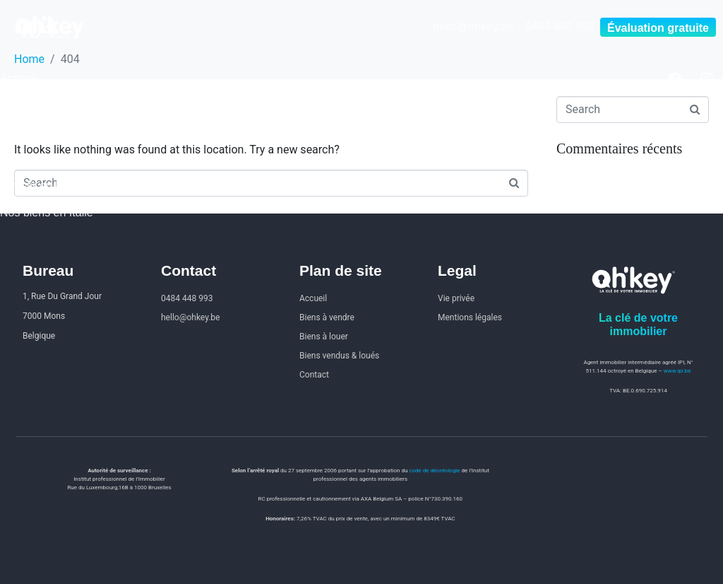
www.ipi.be (677, 371)
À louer (18, 132)
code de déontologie (434, 470)
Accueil (18, 78)
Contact (19, 159)
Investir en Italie (39, 186)
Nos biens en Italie (46, 212)
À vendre (22, 105)
